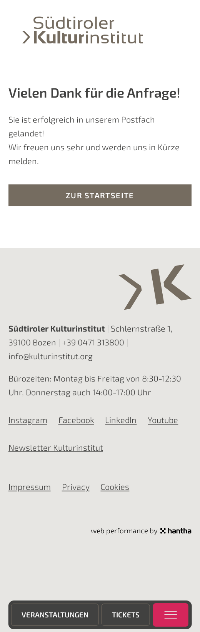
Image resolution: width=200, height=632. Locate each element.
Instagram (27, 420)
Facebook (76, 420)
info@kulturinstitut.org (50, 356)
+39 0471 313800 (93, 342)
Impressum (29, 486)
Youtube (163, 420)
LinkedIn (121, 420)
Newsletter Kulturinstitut (55, 447)
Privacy (76, 486)
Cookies (114, 486)
